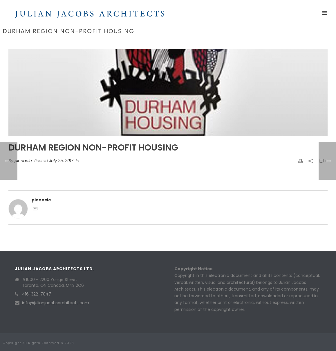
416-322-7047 (36, 294)
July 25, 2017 (61, 161)
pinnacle (23, 161)
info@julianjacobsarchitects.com (55, 302)
